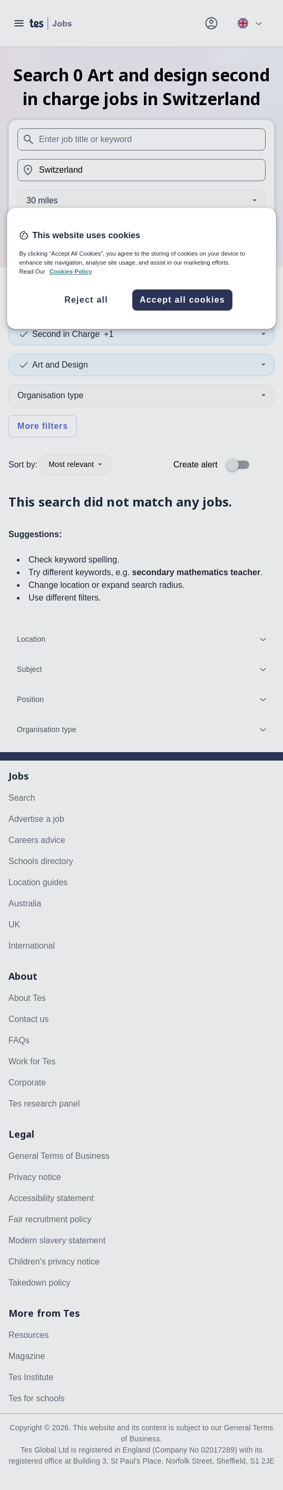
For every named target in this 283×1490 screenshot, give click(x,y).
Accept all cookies (182, 299)
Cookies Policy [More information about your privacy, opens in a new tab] (71, 271)
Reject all (86, 299)
